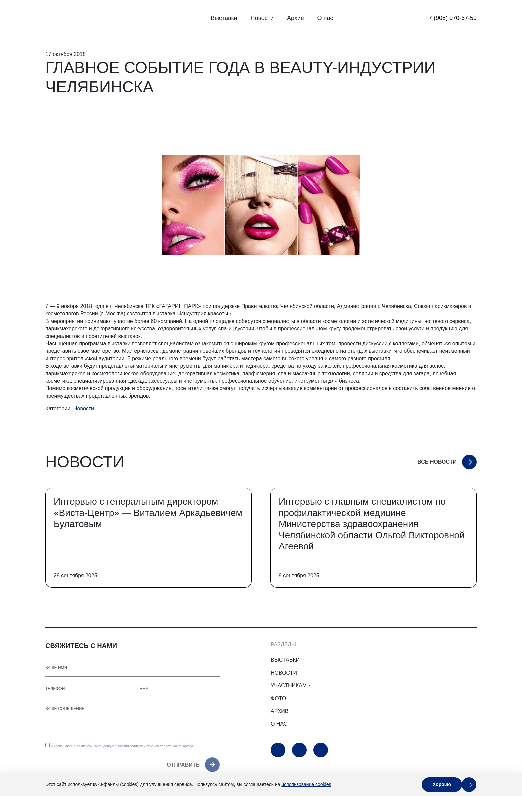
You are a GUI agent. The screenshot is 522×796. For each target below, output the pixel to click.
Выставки (224, 18)
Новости (262, 18)
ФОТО (278, 698)
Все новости (437, 462)
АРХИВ (279, 711)
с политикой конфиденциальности (100, 746)
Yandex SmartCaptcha (176, 746)
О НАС (279, 724)
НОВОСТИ (284, 673)
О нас (325, 18)
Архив (295, 18)
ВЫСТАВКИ (285, 660)
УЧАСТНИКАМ (289, 685)
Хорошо (442, 784)
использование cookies (306, 784)
